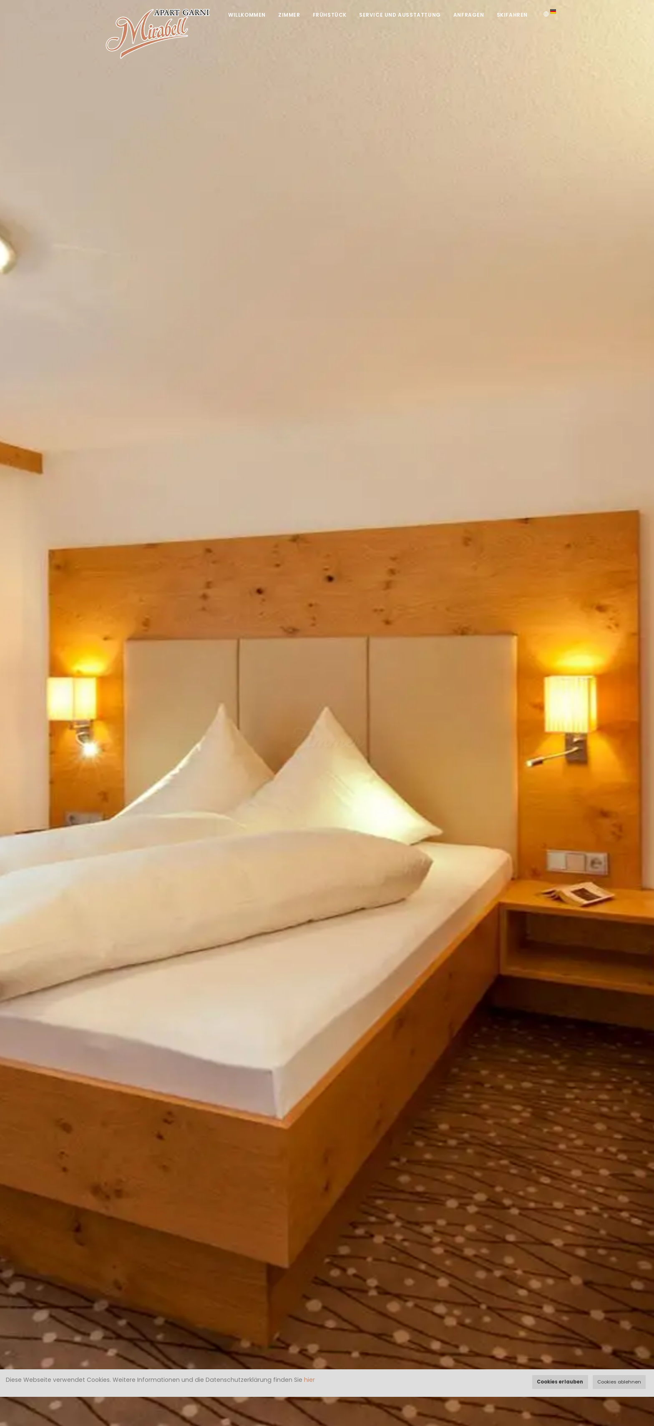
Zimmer (289, 14)
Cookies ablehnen (619, 1381)
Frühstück (330, 14)
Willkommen (247, 14)
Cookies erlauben (560, 1381)
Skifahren (512, 14)
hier (309, 1380)
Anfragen (468, 14)
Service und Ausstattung (400, 14)
